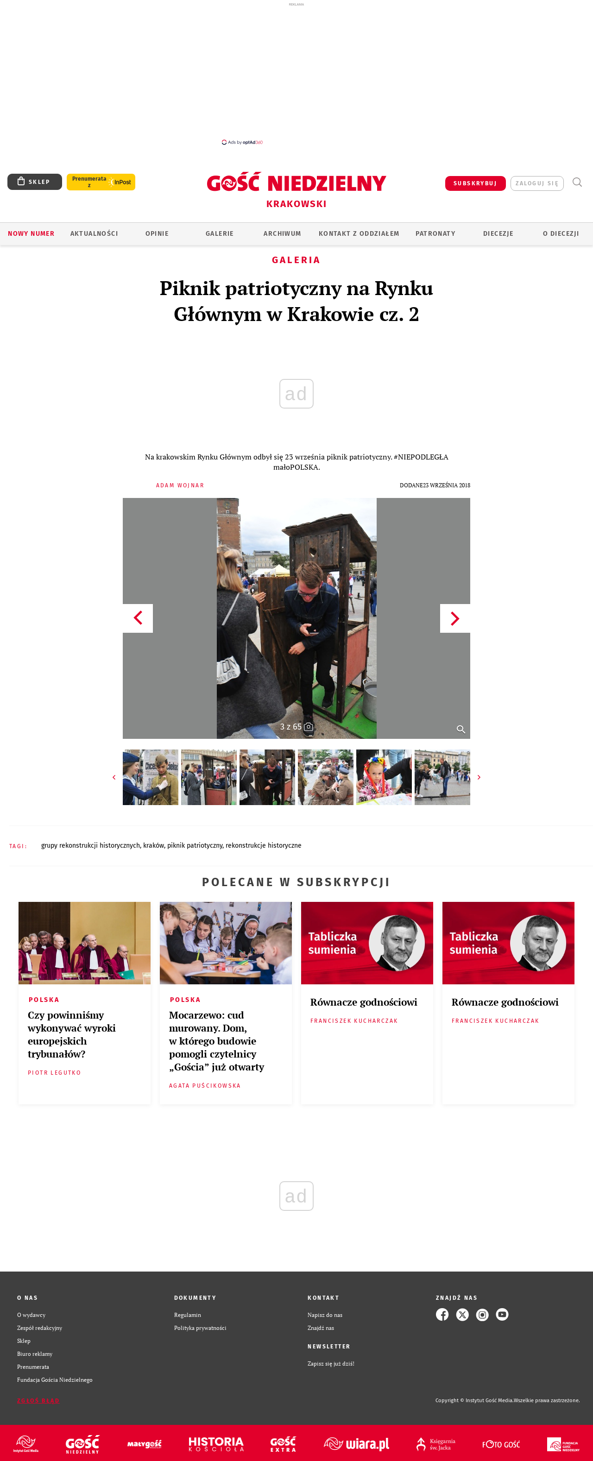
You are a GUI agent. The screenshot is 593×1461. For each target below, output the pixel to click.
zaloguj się (537, 183)
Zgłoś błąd (38, 1401)
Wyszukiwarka (577, 182)
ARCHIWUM (282, 234)
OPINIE (157, 234)
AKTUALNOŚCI (94, 234)
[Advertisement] (296, 73)
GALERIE (220, 234)
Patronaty (435, 234)
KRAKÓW (153, 846)
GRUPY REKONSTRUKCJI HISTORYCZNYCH (90, 846)
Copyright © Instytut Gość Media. (474, 1401)
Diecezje (498, 234)
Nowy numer (31, 234)
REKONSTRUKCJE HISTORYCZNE (264, 846)
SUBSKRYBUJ (475, 183)
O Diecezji (561, 234)
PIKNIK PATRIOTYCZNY (194, 846)
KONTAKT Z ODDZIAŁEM (359, 234)
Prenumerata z (89, 182)
